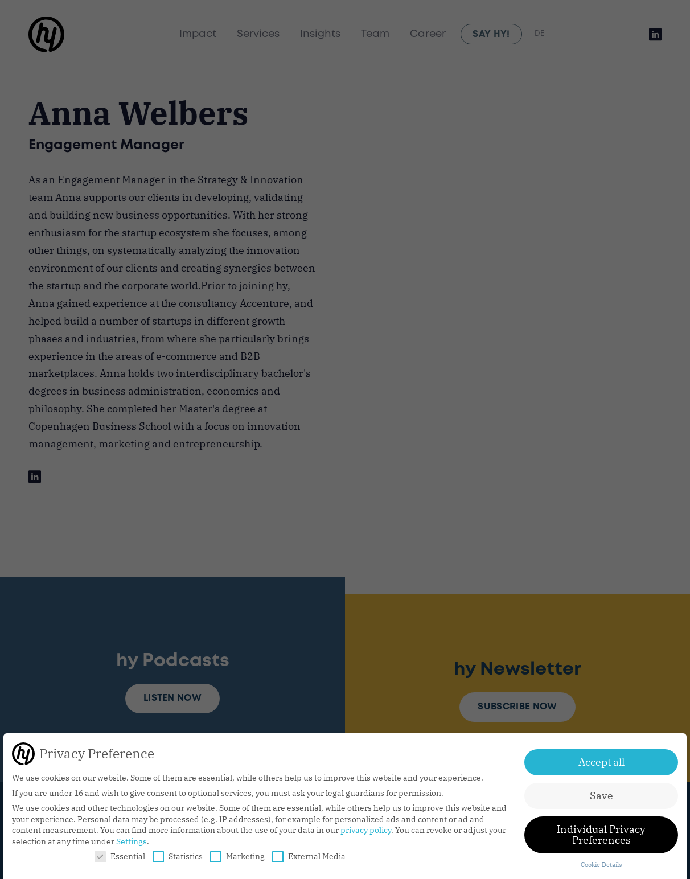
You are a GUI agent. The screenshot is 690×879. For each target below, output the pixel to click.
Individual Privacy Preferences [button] (601, 835)
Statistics (178, 856)
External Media (309, 856)
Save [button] (601, 795)
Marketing (237, 856)
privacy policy (365, 830)
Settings (131, 841)
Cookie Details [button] (601, 865)
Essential (120, 856)
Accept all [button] (601, 762)
